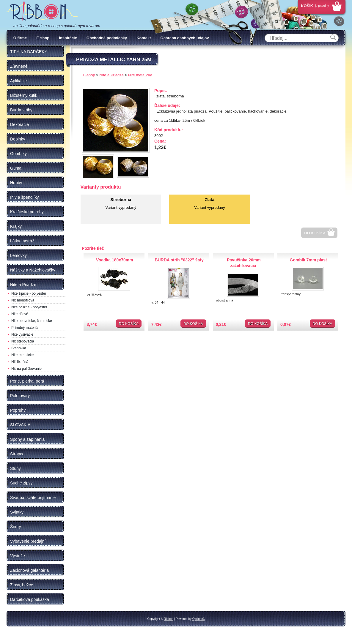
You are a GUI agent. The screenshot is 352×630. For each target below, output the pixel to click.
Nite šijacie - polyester (28, 293)
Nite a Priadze (111, 75)
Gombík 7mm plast (308, 260)
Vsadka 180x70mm (114, 260)
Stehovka (18, 348)
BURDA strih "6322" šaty (179, 260)
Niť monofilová (22, 300)
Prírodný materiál (24, 328)
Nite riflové (19, 314)
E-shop (42, 38)
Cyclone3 (198, 618)
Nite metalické (22, 355)
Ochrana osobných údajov (185, 38)
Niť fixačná (19, 362)
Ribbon (168, 618)
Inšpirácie (68, 38)
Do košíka (315, 233)
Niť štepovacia (22, 341)
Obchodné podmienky (107, 38)
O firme (20, 38)
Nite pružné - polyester (29, 307)
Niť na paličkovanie (26, 369)
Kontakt (143, 38)
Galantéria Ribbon (42, 11)
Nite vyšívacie (22, 334)
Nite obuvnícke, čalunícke (31, 321)
